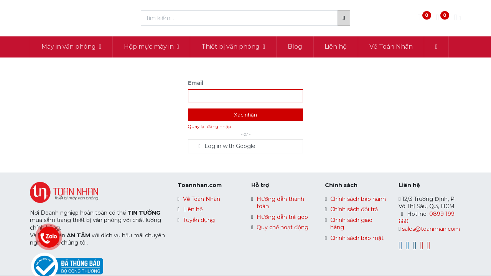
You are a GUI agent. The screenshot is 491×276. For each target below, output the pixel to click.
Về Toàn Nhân (201, 199)
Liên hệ (193, 209)
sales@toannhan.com (431, 228)
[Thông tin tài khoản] (457, 18)
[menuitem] (295, 46)
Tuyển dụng (199, 220)
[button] (436, 46)
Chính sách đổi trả (354, 209)
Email (195, 82)
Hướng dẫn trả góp (282, 217)
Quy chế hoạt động (282, 227)
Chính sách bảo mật (357, 238)
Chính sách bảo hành (358, 199)
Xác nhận (245, 115)
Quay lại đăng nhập (209, 126)
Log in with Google (225, 146)
